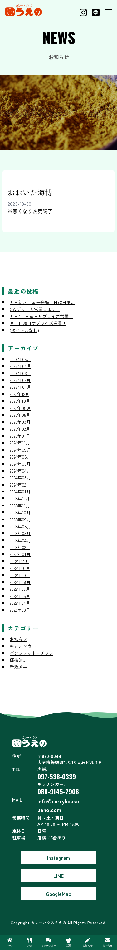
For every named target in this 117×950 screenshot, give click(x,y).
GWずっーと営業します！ (35, 309)
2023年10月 (20, 512)
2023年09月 (20, 519)
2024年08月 (20, 457)
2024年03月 (20, 477)
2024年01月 (20, 491)
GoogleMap (58, 893)
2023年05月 (20, 533)
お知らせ (18, 639)
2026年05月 (20, 359)
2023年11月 (20, 505)
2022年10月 (20, 568)
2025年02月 (20, 429)
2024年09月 (20, 450)
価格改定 (18, 660)
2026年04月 (20, 366)
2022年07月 (20, 589)
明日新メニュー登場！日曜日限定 (42, 302)
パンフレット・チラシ (31, 653)
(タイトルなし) (24, 330)
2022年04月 (20, 603)
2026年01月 (20, 387)
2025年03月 (20, 422)
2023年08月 (20, 526)
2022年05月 (20, 596)
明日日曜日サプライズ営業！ (38, 323)
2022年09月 (20, 575)
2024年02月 (20, 485)
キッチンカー (23, 646)
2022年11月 (19, 561)
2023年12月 (20, 498)
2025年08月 (20, 408)
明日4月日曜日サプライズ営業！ (41, 316)
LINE (58, 875)
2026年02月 (20, 380)
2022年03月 (20, 610)
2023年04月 (20, 540)
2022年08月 (20, 582)
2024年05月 (20, 464)
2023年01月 (20, 554)
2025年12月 (19, 394)
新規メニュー (23, 667)
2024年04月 (20, 471)
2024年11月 (20, 443)
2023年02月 (20, 547)
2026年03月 (20, 373)
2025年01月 (20, 436)
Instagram (58, 857)
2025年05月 (20, 415)
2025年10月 (20, 401)
